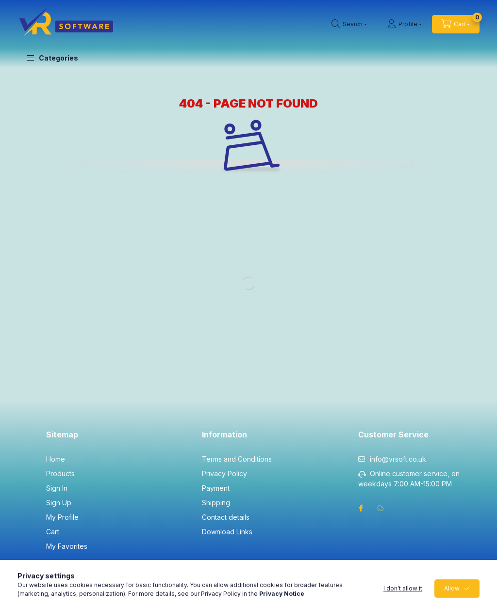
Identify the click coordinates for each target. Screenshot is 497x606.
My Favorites (66, 546)
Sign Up (58, 502)
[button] (52, 57)
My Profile (62, 517)
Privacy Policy (224, 473)
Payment (216, 488)
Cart (52, 532)
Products (60, 473)
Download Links (227, 532)
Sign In (56, 488)
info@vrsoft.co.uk (398, 459)
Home (55, 459)
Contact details (225, 517)
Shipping (216, 502)
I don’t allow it (402, 593)
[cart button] (456, 24)
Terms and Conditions (237, 459)
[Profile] (404, 24)
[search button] (349, 24)
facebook (361, 508)
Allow (452, 593)
